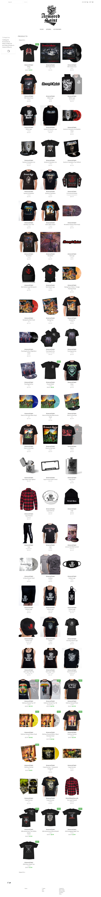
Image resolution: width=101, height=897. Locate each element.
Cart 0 (91, 2)
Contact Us (61, 888)
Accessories (57, 29)
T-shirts (43, 888)
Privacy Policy (62, 891)
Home (26, 888)
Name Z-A (22, 40)
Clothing (5, 40)
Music (42, 29)
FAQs (60, 894)
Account (85, 2)
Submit (25, 2)
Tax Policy (61, 892)
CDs (43, 889)
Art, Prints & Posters (8, 45)
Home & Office (7, 47)
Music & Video (7, 43)
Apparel (48, 29)
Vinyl (43, 891)
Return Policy (62, 889)
